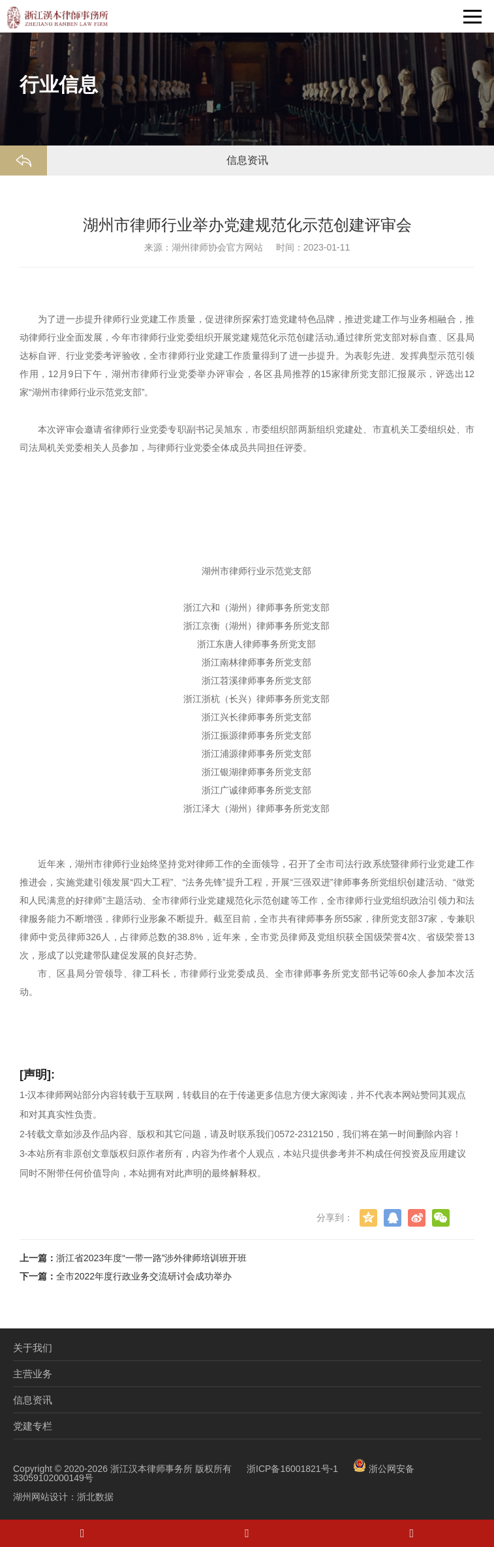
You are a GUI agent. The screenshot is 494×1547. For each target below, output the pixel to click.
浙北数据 (95, 1497)
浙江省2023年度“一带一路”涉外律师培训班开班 (151, 1258)
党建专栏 (32, 1426)
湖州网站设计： (45, 1497)
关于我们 (32, 1347)
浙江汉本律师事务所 (151, 1468)
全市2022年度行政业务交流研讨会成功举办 (144, 1276)
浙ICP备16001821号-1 (292, 1468)
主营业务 (32, 1373)
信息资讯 (32, 1399)
